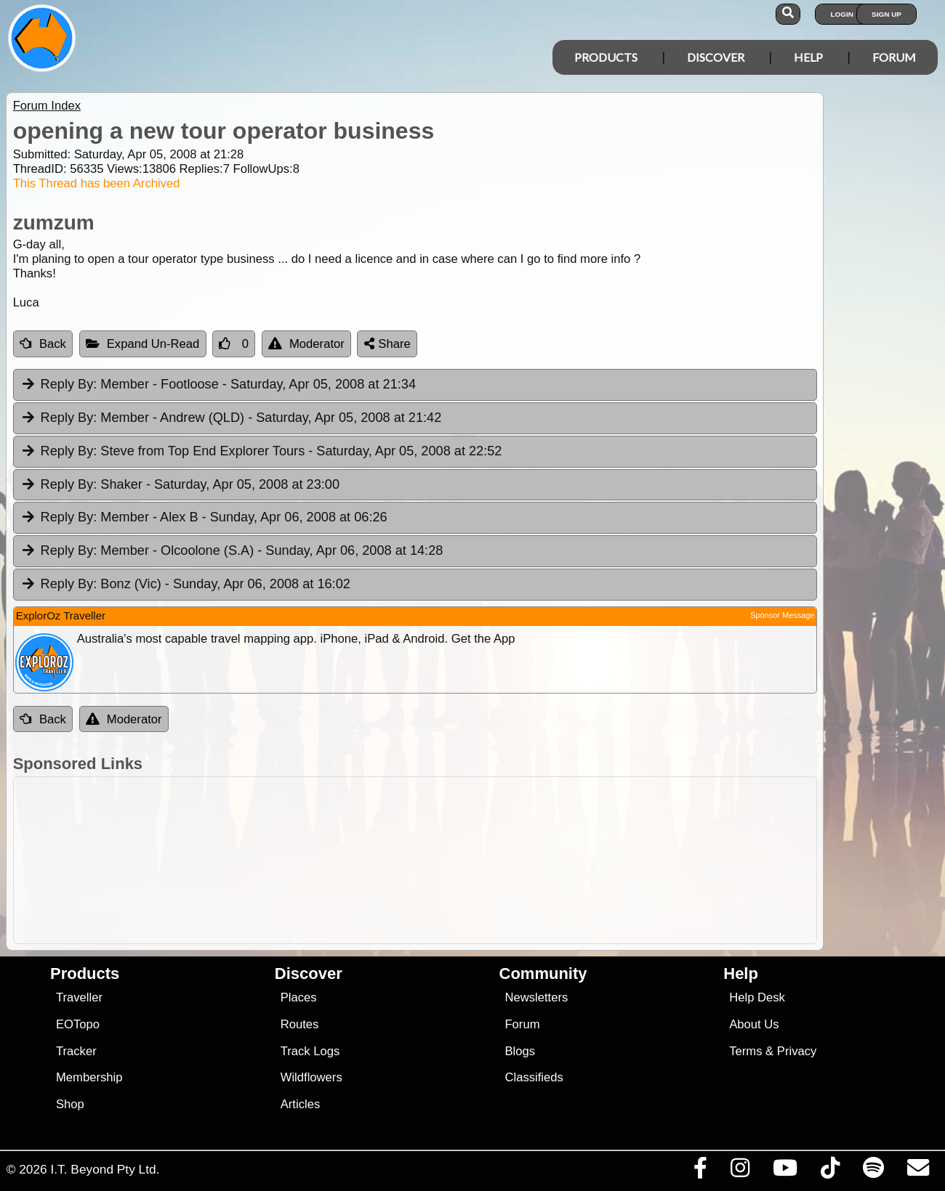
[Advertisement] (480, 860)
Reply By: (69, 384)
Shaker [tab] (179, 485)
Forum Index (47, 106)
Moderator (306, 344)
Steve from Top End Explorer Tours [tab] (261, 451)
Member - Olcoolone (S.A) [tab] (231, 551)
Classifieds (533, 1077)
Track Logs (310, 1051)
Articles (301, 1104)
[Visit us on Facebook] (700, 1171)
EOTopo (78, 1024)
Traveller (79, 997)
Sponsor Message (782, 615)
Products (606, 57)
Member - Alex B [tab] (203, 518)
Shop (70, 1104)
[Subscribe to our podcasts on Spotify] (873, 1171)
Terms (745, 1051)
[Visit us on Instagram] (740, 1171)
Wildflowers (311, 1077)
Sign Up (886, 14)
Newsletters (536, 997)
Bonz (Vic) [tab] (185, 584)
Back (43, 344)
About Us (754, 1024)
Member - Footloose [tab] (218, 385)
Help (808, 57)
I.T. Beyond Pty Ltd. (104, 1169)
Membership (89, 1077)
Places (299, 997)
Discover (715, 57)
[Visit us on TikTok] (830, 1171)
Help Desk (757, 997)
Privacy (797, 1051)
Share (387, 344)
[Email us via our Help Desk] (917, 1171)
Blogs (519, 1051)
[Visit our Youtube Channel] (785, 1171)
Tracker (76, 1051)
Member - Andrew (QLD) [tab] (231, 418)
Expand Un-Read (143, 344)
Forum (894, 57)
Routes (300, 1024)
